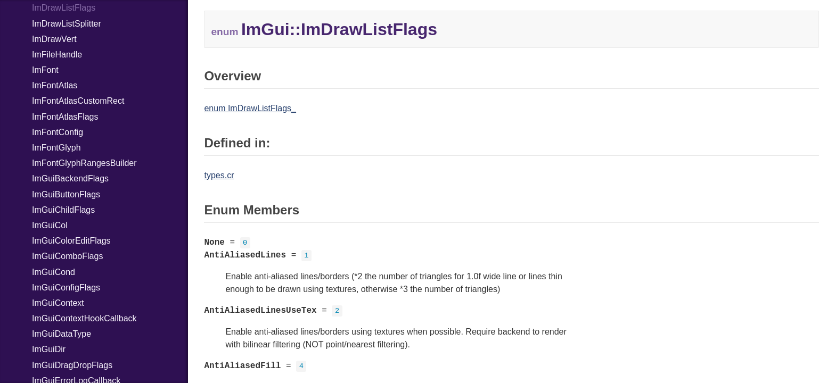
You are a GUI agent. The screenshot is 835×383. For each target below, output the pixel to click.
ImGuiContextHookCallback (84, 318)
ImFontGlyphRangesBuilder (84, 163)
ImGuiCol (50, 225)
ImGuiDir (49, 349)
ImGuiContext (58, 302)
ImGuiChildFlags (63, 209)
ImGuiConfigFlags (66, 287)
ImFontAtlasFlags (65, 116)
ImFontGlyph (56, 147)
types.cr (219, 175)
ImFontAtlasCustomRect (78, 100)
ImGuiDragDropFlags (72, 365)
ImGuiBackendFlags (70, 178)
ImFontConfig (57, 132)
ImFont (45, 69)
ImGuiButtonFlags (66, 194)
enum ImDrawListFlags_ (250, 108)
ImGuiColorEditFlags (71, 240)
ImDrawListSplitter (66, 23)
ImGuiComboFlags (67, 256)
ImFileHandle (57, 54)
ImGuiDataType (61, 333)
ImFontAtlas (54, 85)
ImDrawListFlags (63, 7)
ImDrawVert (54, 39)
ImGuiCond (53, 272)
